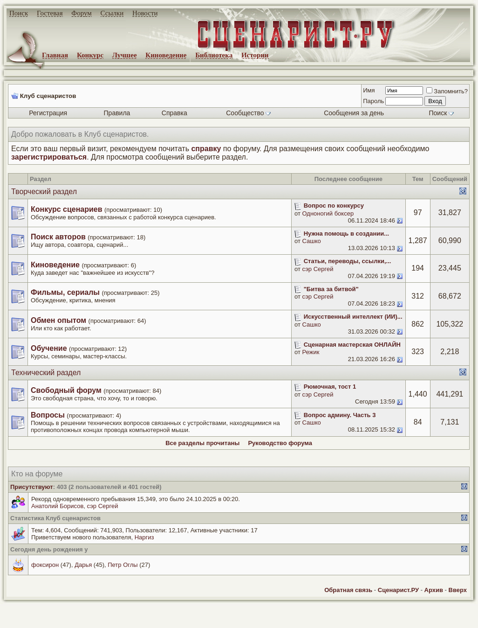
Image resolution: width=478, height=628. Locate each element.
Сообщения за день (354, 113)
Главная (55, 55)
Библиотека (213, 55)
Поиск (18, 13)
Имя (369, 90)
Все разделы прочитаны (202, 443)
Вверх (458, 589)
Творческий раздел (44, 191)
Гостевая (50, 13)
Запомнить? (447, 91)
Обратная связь (348, 589)
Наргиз (144, 537)
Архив (433, 589)
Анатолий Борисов (57, 505)
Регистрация (48, 113)
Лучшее (124, 55)
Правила (117, 113)
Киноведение (165, 55)
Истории (255, 55)
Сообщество (248, 113)
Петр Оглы (122, 564)
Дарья (83, 564)
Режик (311, 352)
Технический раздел (46, 373)
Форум (81, 13)
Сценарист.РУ (398, 589)
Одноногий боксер (328, 213)
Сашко (311, 240)
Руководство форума (280, 443)
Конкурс (90, 55)
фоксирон (45, 564)
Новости (144, 13)
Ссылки (112, 13)
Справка (174, 113)
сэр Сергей (318, 268)
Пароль (373, 101)
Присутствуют (31, 486)
